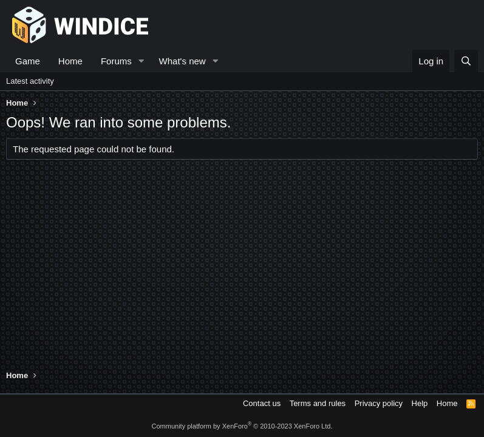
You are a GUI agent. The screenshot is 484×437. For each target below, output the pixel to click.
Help (420, 403)
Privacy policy (379, 403)
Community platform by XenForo (242, 426)
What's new (182, 61)
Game (27, 61)
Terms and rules (318, 403)
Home (70, 61)
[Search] (466, 61)
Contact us (262, 403)
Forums (116, 61)
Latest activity (30, 81)
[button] (141, 61)
